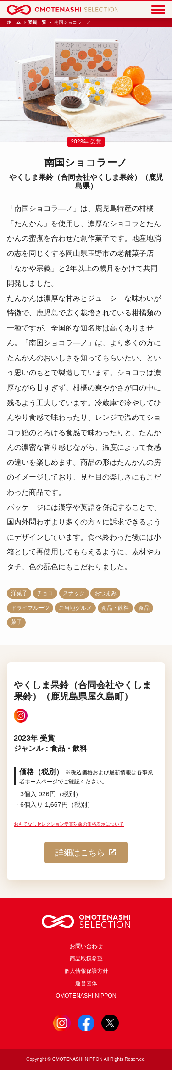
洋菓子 (19, 593)
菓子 (16, 622)
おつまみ (105, 593)
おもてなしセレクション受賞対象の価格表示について (69, 824)
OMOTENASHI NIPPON (85, 996)
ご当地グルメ (75, 608)
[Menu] (158, 10)
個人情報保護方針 (86, 971)
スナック (74, 593)
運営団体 (86, 983)
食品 (144, 608)
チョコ (45, 593)
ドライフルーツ (30, 608)
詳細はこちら (86, 852)
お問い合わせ (86, 946)
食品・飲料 (115, 608)
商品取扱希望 (86, 958)
